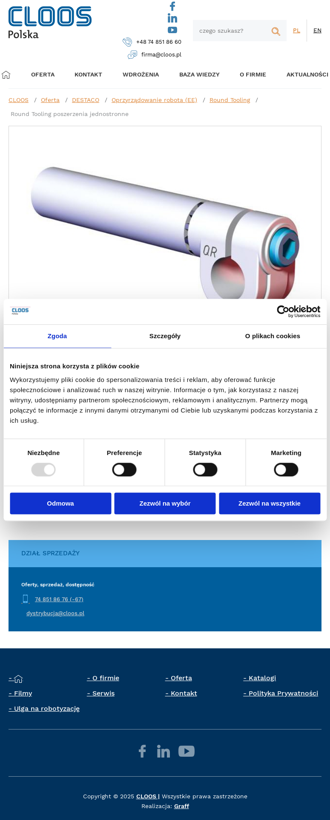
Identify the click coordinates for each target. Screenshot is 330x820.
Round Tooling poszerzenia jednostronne (70, 113)
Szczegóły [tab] (165, 335)
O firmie (247, 74)
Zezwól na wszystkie (269, 503)
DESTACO (85, 99)
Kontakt (184, 693)
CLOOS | (148, 796)
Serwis (103, 693)
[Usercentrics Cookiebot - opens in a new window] (283, 311)
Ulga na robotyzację (47, 708)
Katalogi (262, 678)
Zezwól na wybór (164, 503)
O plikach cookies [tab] (272, 335)
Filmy (23, 693)
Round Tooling (229, 99)
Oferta (44, 74)
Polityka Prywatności (283, 693)
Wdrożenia (137, 74)
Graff (181, 806)
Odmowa (60, 503)
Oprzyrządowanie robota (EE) (154, 99)
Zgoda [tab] (57, 335)
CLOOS (19, 99)
